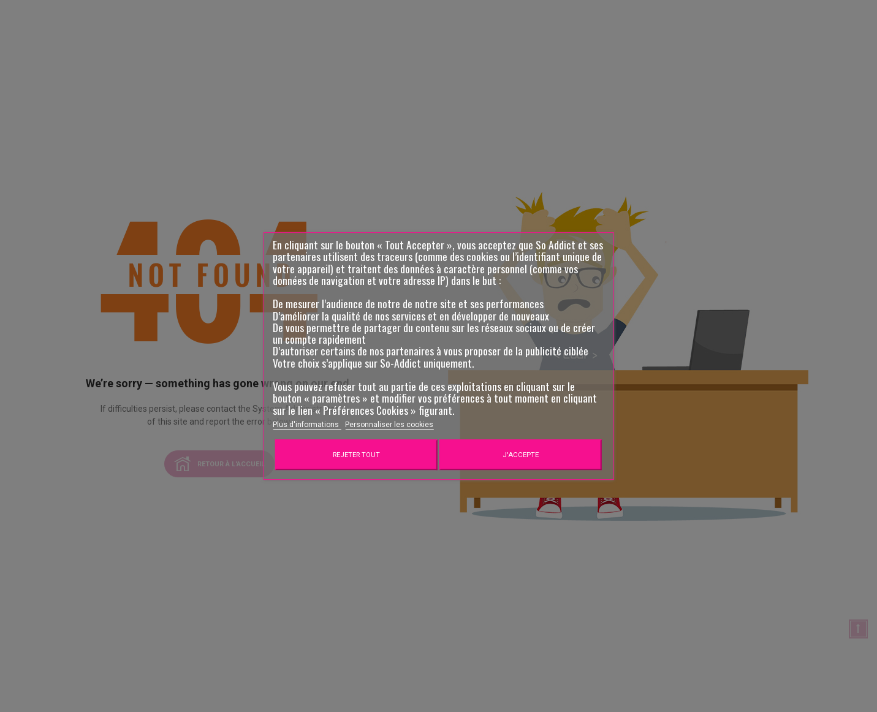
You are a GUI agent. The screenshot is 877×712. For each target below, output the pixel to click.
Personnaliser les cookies (389, 424)
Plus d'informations (307, 424)
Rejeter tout (356, 454)
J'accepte (521, 454)
